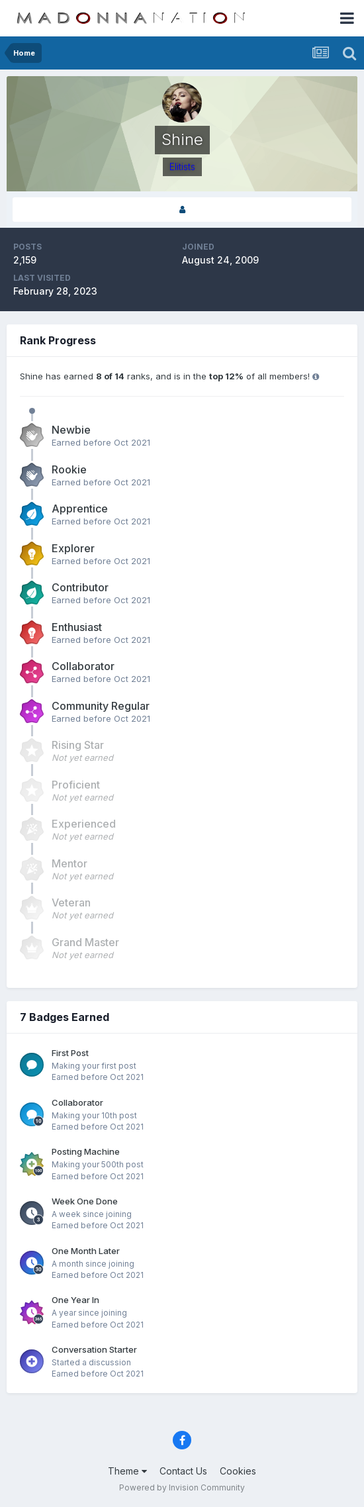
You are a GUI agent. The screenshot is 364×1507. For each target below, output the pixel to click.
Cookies (238, 1471)
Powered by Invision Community (182, 1487)
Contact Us (183, 1471)
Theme (127, 1471)
